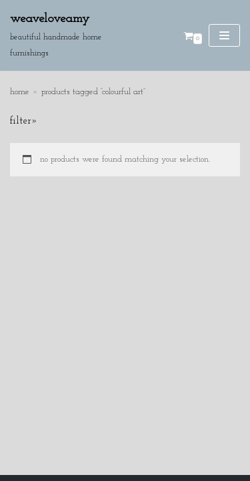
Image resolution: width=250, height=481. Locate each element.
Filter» (23, 121)
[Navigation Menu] (224, 35)
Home (19, 92)
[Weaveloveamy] (73, 35)
